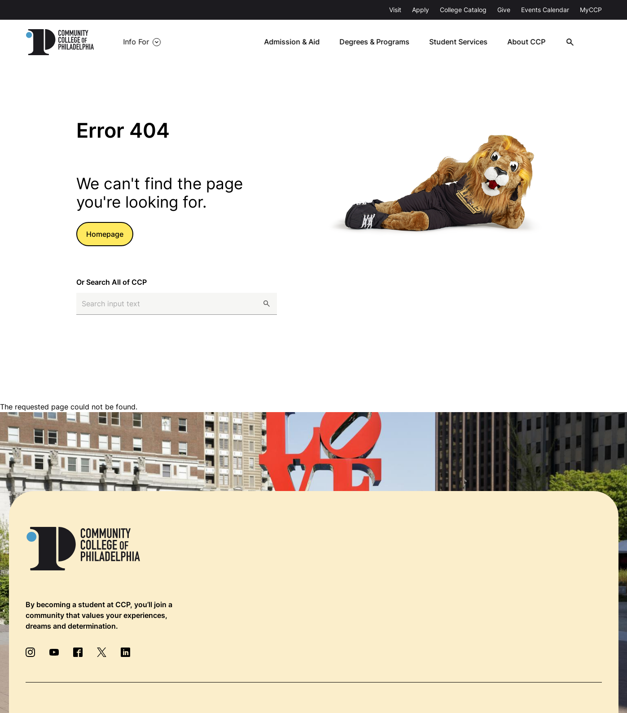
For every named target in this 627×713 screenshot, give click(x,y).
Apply (420, 9)
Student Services (462, 42)
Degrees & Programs (379, 42)
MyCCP (591, 9)
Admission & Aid (296, 42)
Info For (136, 42)
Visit (395, 9)
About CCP (530, 42)
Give (503, 9)
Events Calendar (545, 9)
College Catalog (463, 9)
